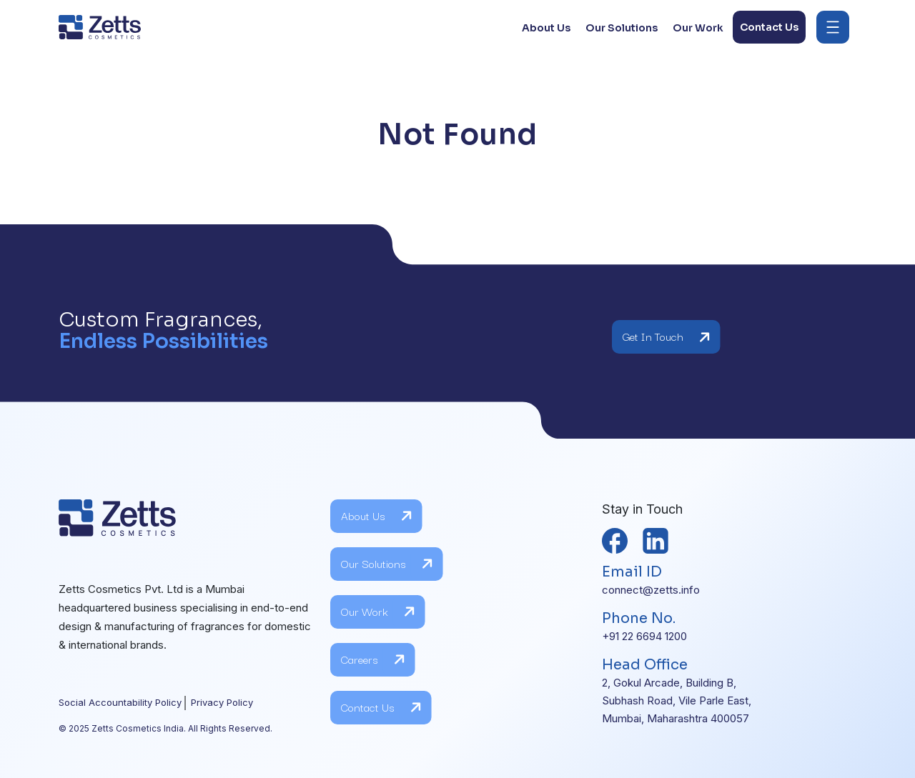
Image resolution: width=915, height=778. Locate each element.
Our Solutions (387, 564)
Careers (373, 660)
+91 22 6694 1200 (644, 636)
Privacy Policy (222, 702)
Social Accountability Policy (120, 702)
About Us (376, 516)
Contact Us (381, 707)
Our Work (378, 612)
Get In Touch (667, 337)
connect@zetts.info (651, 590)
